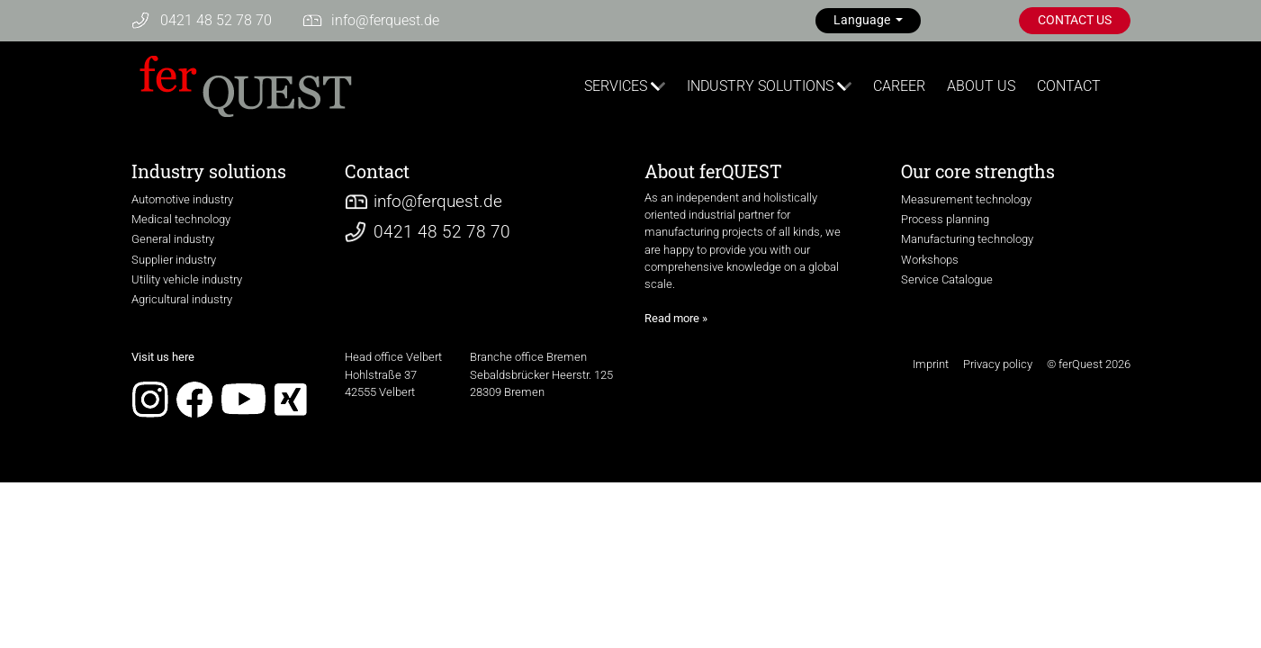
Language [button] (863, 20)
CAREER (899, 85)
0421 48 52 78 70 (216, 20)
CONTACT (1069, 85)
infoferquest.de (385, 20)
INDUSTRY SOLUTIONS (760, 85)
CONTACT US (1075, 20)
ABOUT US (981, 85)
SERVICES (615, 85)
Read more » (675, 318)
